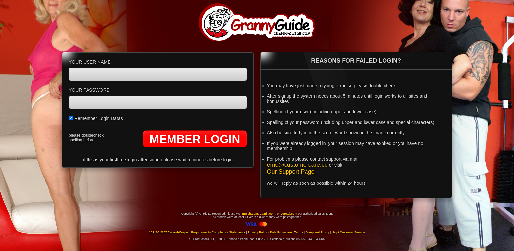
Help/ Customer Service (348, 232)
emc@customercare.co (297, 165)
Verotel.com (289, 213)
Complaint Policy (317, 232)
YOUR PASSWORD (89, 90)
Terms (298, 232)
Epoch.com (250, 213)
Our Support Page (291, 171)
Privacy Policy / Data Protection (269, 232)
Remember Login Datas (96, 118)
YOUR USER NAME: (90, 62)
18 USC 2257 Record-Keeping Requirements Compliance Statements (197, 232)
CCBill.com (267, 213)
